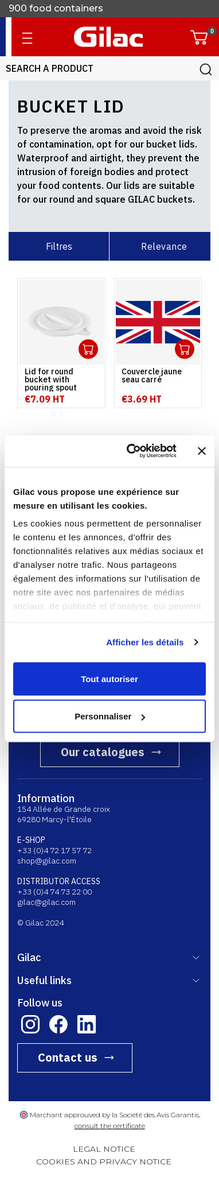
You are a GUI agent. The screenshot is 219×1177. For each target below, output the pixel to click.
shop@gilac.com (46, 860)
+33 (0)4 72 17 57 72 (54, 850)
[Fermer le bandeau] (202, 451)
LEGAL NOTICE (104, 1149)
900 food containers (56, 8)
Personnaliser (110, 716)
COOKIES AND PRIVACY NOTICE (103, 1161)
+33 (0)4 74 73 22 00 (54, 891)
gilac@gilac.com (46, 902)
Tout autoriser (109, 678)
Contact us (67, 1057)
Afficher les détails (144, 642)
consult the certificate (110, 1125)
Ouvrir (88, 349)
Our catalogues (102, 752)
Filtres (59, 246)
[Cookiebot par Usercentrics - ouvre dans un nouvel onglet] (132, 451)
